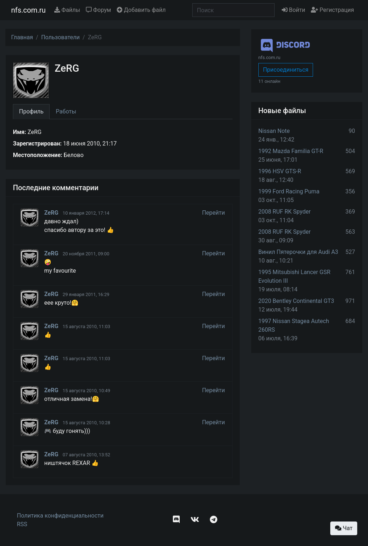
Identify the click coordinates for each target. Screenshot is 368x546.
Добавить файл (141, 9)
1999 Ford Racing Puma (288, 191)
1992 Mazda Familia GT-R (290, 151)
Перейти (213, 212)
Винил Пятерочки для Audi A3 (298, 252)
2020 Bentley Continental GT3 (296, 300)
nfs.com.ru (28, 10)
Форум (98, 9)
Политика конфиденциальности (60, 515)
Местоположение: (37, 155)
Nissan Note (274, 130)
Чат (344, 528)
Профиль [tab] (31, 111)
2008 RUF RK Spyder (284, 211)
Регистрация (332, 9)
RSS (22, 524)
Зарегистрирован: (37, 143)
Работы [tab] (66, 111)
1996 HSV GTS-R (279, 171)
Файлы (67, 9)
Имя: (19, 132)
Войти (293, 9)
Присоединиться (286, 69)
